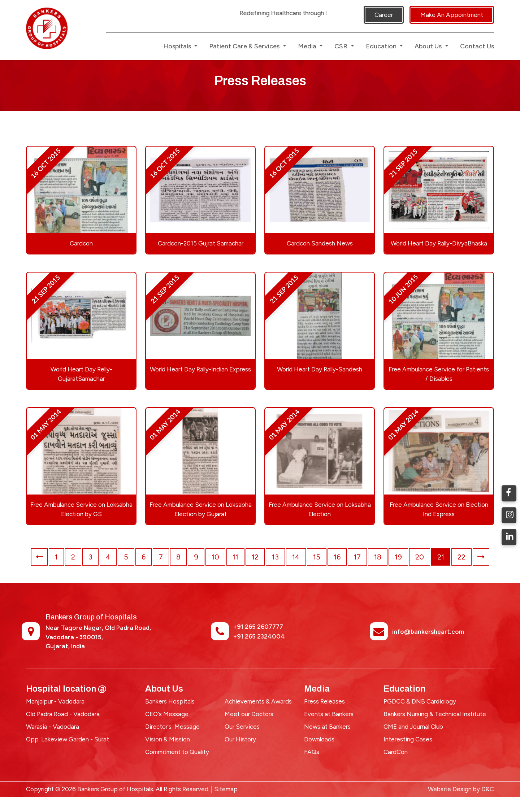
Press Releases (324, 701)
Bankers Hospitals (170, 701)
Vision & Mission (167, 739)
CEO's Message (166, 714)
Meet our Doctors (249, 714)
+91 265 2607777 (258, 626)
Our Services (242, 726)
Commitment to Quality (177, 751)
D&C (487, 789)
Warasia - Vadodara (52, 726)
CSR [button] (341, 46)
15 (316, 557)
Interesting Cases (408, 739)
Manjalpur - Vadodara (55, 701)
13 (275, 557)
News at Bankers (327, 726)
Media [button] (308, 46)
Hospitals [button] (177, 46)
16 (337, 557)
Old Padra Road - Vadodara (63, 714)
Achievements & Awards (258, 701)
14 (296, 557)
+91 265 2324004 (259, 636)
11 (235, 557)
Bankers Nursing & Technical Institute (435, 714)
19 (398, 557)
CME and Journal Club (413, 726)
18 (377, 557)
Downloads (319, 739)
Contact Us (477, 46)
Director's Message (172, 726)
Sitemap (226, 789)
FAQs (311, 751)
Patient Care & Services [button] (245, 46)
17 (357, 557)
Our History (240, 739)
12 (255, 557)
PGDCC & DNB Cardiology (420, 701)
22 (461, 557)
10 (215, 557)
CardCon (396, 751)
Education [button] (382, 46)
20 (419, 557)
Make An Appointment (451, 14)
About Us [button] (429, 46)
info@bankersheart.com (428, 631)
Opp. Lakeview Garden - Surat (67, 739)
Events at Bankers (329, 714)
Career (383, 14)
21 (440, 557)
